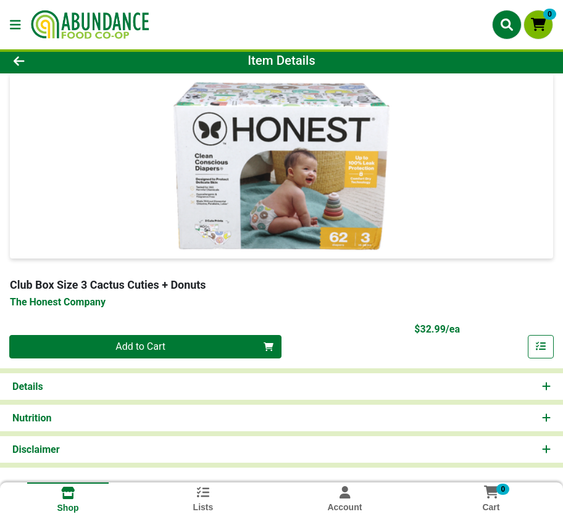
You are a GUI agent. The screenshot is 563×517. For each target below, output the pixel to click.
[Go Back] (78, 60)
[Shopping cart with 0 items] (538, 24)
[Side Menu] (15, 24)
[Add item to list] (541, 346)
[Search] (507, 24)
